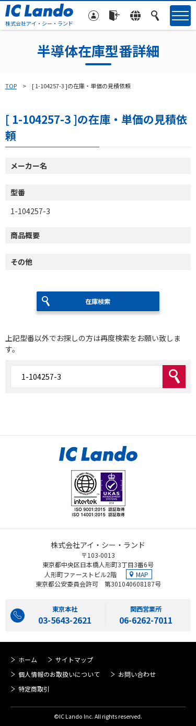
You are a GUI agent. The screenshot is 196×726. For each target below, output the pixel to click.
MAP (142, 574)
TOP (11, 85)
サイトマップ (74, 659)
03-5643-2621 (64, 620)
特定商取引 (34, 688)
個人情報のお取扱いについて (59, 674)
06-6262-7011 (145, 620)
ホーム (27, 659)
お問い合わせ (137, 674)
